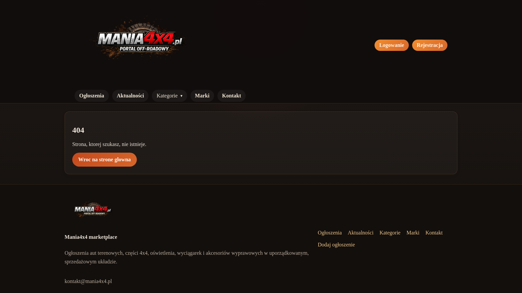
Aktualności (130, 95)
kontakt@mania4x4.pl (88, 281)
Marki (202, 95)
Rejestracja (430, 45)
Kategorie (166, 95)
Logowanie (391, 45)
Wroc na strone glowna (104, 159)
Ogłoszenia (91, 95)
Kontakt (231, 95)
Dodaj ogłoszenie (336, 244)
